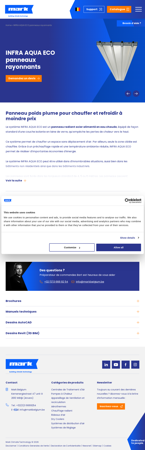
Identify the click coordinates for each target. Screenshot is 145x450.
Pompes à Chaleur (61, 393)
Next (136, 93)
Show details (127, 237)
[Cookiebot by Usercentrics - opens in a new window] (127, 200)
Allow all (119, 247)
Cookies (107, 445)
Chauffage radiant (61, 410)
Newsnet (87, 445)
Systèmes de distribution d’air (68, 423)
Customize (72, 247)
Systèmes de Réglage (63, 427)
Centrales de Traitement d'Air (68, 389)
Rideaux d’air (58, 414)
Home (8, 25)
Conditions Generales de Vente (33, 445)
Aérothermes (58, 406)
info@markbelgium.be (32, 409)
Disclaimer (11, 445)
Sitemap (97, 445)
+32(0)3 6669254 (26, 405)
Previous (128, 93)
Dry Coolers (57, 419)
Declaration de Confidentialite (66, 445)
